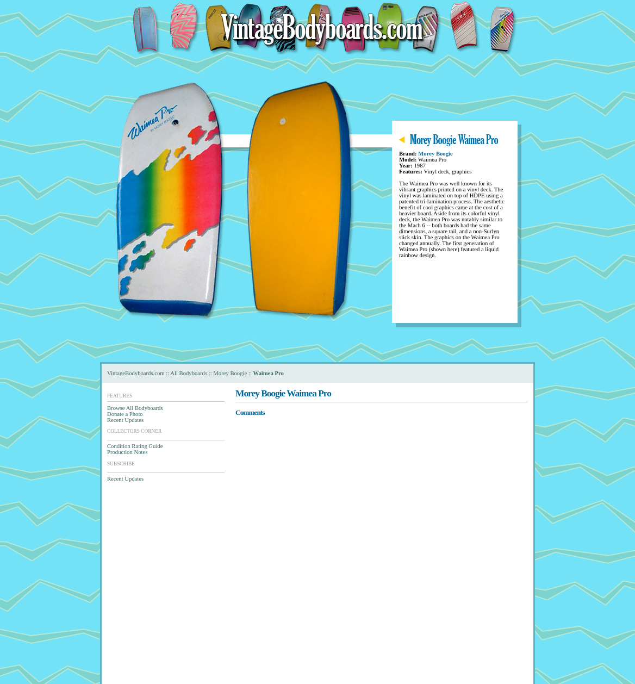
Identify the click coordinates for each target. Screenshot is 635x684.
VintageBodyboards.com (136, 373)
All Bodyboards (188, 373)
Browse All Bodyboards (135, 408)
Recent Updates (125, 420)
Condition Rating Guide (135, 446)
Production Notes (127, 452)
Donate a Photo (125, 414)
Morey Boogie (435, 154)
